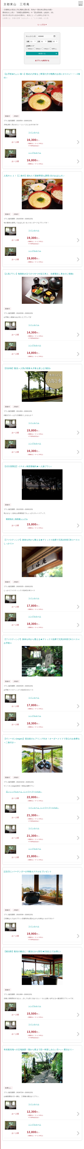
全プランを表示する (42, 60)
